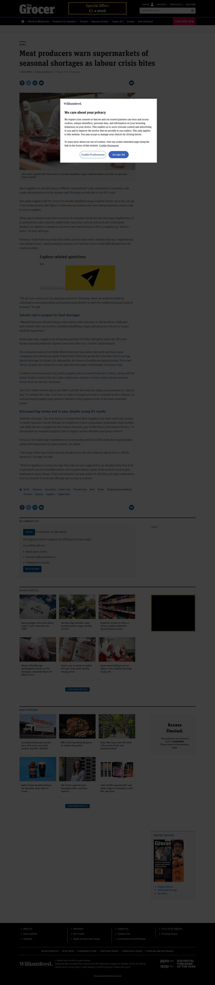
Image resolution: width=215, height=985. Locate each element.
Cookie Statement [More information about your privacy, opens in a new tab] (109, 145)
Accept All (118, 154)
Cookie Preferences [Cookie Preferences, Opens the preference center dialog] (93, 154)
